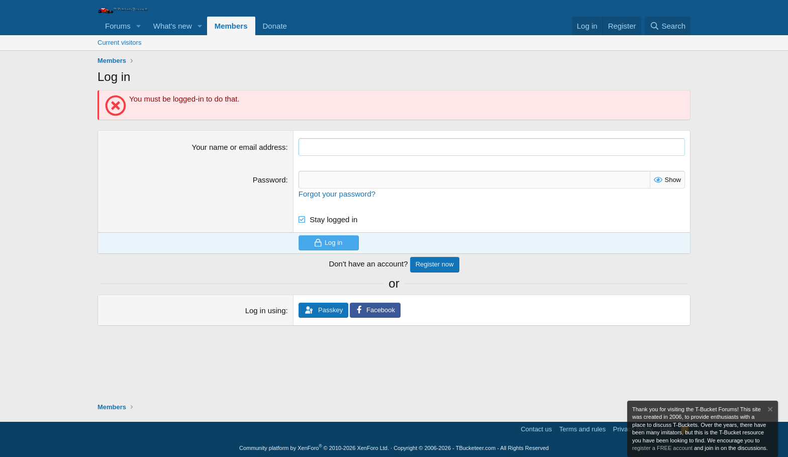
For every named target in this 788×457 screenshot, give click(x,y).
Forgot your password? (337, 194)
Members (231, 26)
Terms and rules (582, 429)
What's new (172, 26)
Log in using (265, 310)
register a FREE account (662, 448)
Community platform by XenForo (314, 448)
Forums (118, 26)
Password (269, 179)
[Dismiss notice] (769, 410)
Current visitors (119, 42)
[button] (139, 26)
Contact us (536, 429)
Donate (275, 26)
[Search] (668, 26)
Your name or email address (239, 147)
